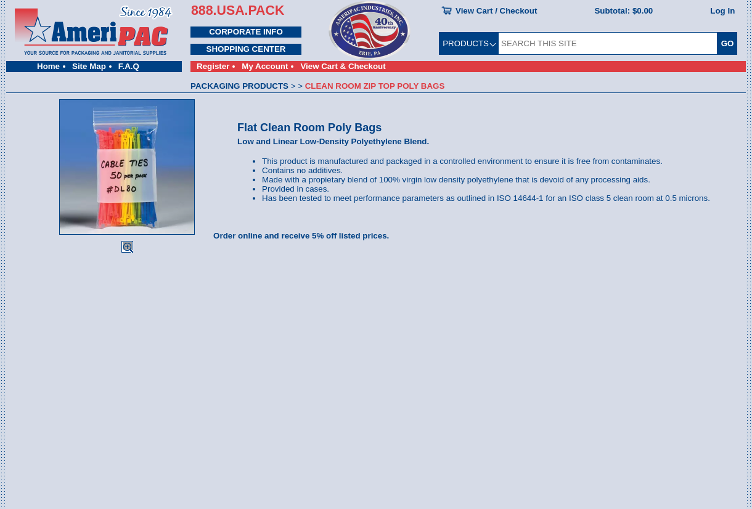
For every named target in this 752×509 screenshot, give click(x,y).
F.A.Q (128, 66)
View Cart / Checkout (496, 10)
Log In (722, 10)
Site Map (89, 66)
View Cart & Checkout (342, 66)
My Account (265, 66)
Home (48, 66)
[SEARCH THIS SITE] (607, 43)
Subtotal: (623, 10)
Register (213, 66)
